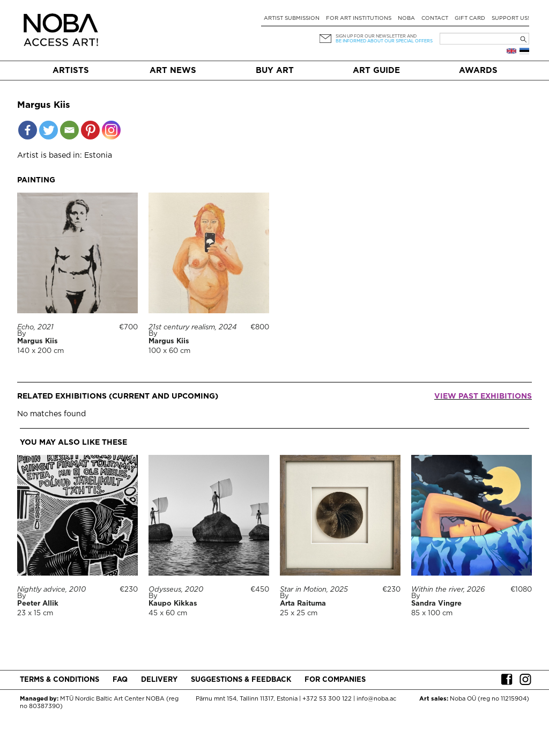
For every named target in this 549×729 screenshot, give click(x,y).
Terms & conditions (59, 680)
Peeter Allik (37, 604)
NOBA (406, 18)
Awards (478, 70)
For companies (335, 680)
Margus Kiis (37, 341)
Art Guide (376, 70)
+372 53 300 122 (327, 699)
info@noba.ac (376, 699)
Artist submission (292, 18)
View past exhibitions (483, 396)
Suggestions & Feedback (241, 680)
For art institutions (358, 18)
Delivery (159, 680)
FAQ (120, 680)
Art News (173, 70)
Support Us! (510, 18)
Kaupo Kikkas (173, 604)
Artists (71, 70)
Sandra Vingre (436, 604)
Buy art (275, 70)
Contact (434, 18)
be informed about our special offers (384, 41)
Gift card (470, 18)
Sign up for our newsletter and (376, 36)
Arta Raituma (303, 604)
